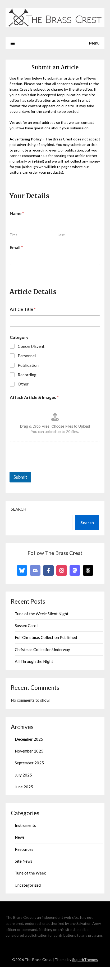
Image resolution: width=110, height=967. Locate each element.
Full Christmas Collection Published (46, 637)
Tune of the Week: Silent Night (41, 613)
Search (18, 509)
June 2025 (24, 786)
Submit (20, 477)
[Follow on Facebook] (48, 570)
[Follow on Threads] (88, 570)
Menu (94, 42)
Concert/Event (31, 346)
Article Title (23, 308)
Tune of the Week (30, 873)
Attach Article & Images (34, 397)
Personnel (27, 355)
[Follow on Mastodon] (75, 570)
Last (61, 234)
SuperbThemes (85, 959)
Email (16, 247)
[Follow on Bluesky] (22, 570)
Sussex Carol (26, 625)
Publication (28, 365)
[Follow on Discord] (35, 570)
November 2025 (29, 751)
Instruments (25, 825)
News (20, 837)
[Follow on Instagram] (61, 570)
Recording (27, 374)
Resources (24, 849)
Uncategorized (28, 885)
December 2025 (29, 739)
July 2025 (23, 775)
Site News (23, 861)
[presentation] (50, 468)
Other (23, 383)
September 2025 (29, 762)
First (13, 234)
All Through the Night (34, 661)
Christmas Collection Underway (42, 649)
